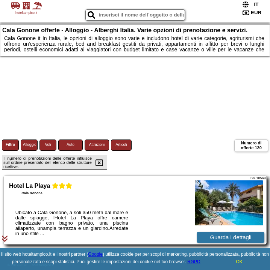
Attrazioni (97, 144)
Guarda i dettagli (230, 237)
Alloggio (29, 144)
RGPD (193, 261)
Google (95, 254)
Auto (70, 144)
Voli (48, 144)
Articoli (121, 144)
